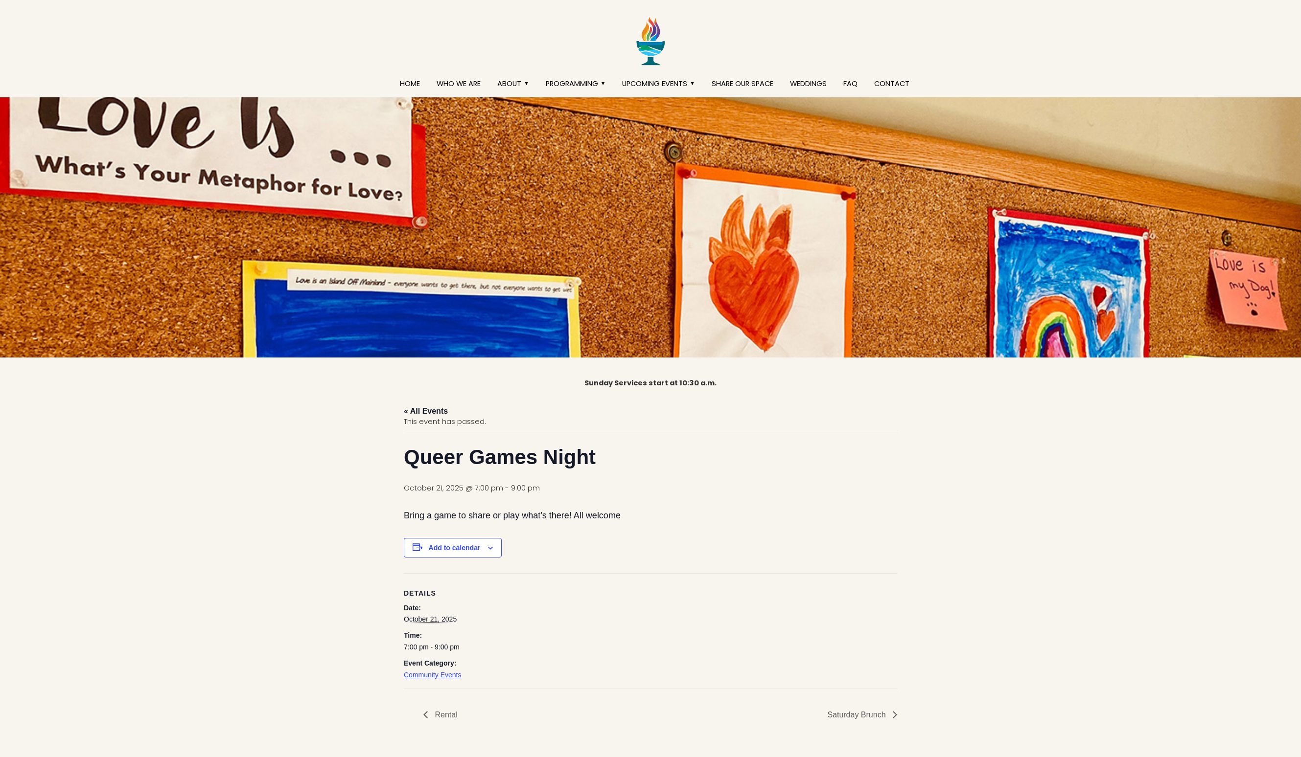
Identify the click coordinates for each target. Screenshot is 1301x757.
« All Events (426, 411)
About (509, 84)
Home (410, 84)
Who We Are (459, 84)
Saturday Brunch (857, 715)
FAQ (850, 84)
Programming (572, 84)
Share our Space (742, 84)
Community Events (432, 675)
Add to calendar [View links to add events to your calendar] (455, 548)
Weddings (808, 84)
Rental (445, 715)
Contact (891, 84)
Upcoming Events (654, 84)
